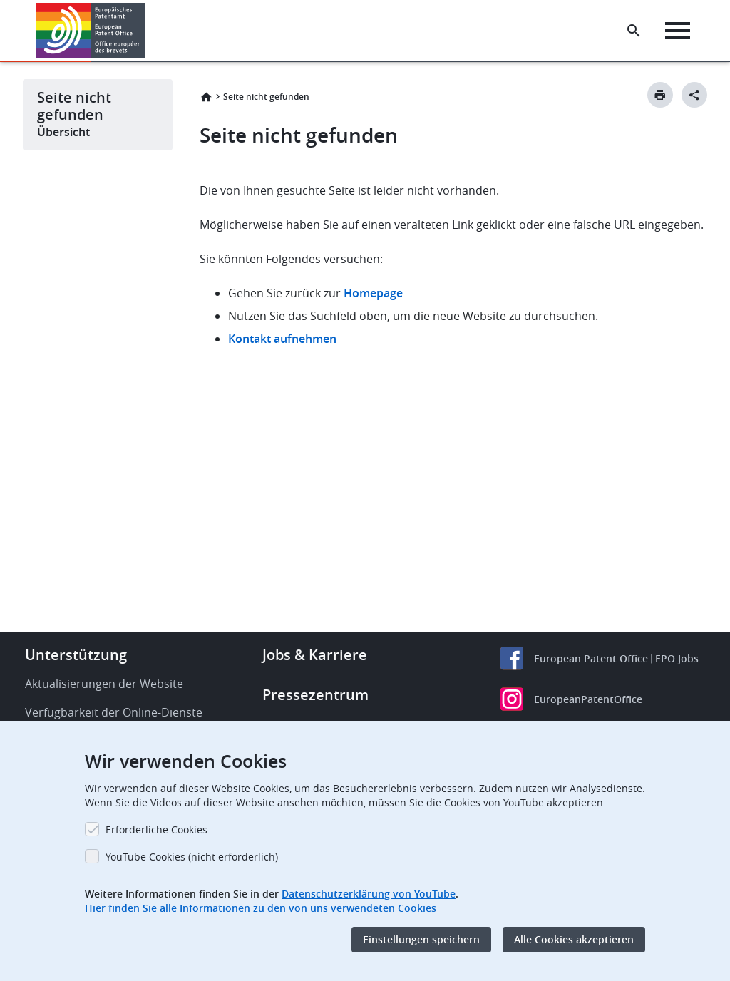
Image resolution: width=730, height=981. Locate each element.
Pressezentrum (315, 694)
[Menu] (677, 30)
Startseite (206, 97)
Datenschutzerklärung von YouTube (369, 893)
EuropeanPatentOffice (588, 699)
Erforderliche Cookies (156, 829)
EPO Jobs (677, 658)
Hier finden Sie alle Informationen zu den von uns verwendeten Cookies (260, 908)
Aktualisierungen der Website (104, 684)
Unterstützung (76, 654)
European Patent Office (591, 658)
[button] (148, 30)
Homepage (375, 293)
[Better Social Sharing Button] (694, 95)
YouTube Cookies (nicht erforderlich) (192, 856)
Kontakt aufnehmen (282, 338)
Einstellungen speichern (421, 939)
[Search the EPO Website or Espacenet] (634, 30)
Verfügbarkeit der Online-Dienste (113, 712)
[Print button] (660, 95)
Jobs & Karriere (314, 654)
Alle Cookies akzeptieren (574, 939)
